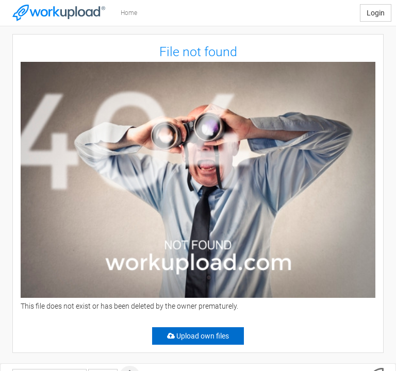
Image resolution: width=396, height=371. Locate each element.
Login (376, 13)
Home (129, 12)
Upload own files (198, 336)
